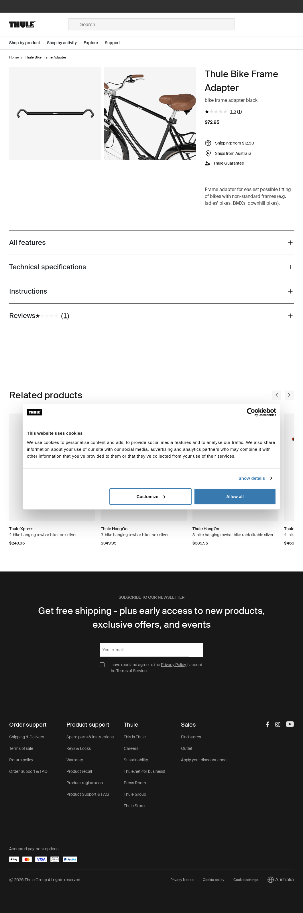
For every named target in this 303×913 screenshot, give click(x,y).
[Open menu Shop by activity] (65, 42)
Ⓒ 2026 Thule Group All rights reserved (44, 879)
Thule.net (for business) (144, 771)
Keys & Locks (78, 748)
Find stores (191, 737)
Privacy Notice (182, 879)
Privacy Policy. (173, 664)
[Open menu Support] (116, 42)
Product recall (79, 771)
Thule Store (134, 805)
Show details (252, 478)
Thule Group (135, 794)
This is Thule (135, 737)
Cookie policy (213, 879)
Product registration (84, 782)
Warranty (74, 759)
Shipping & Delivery (26, 737)
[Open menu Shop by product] (28, 42)
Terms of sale (21, 748)
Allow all (235, 496)
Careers (131, 748)
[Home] (38, 24)
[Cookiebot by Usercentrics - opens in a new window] (251, 412)
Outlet (186, 748)
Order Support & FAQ (28, 771)
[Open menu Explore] (94, 42)
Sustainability (136, 759)
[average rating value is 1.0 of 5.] (221, 111)
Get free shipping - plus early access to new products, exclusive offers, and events (151, 618)
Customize (151, 496)
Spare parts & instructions (90, 737)
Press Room (135, 782)
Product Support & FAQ (87, 794)
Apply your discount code (204, 759)
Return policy (21, 759)
